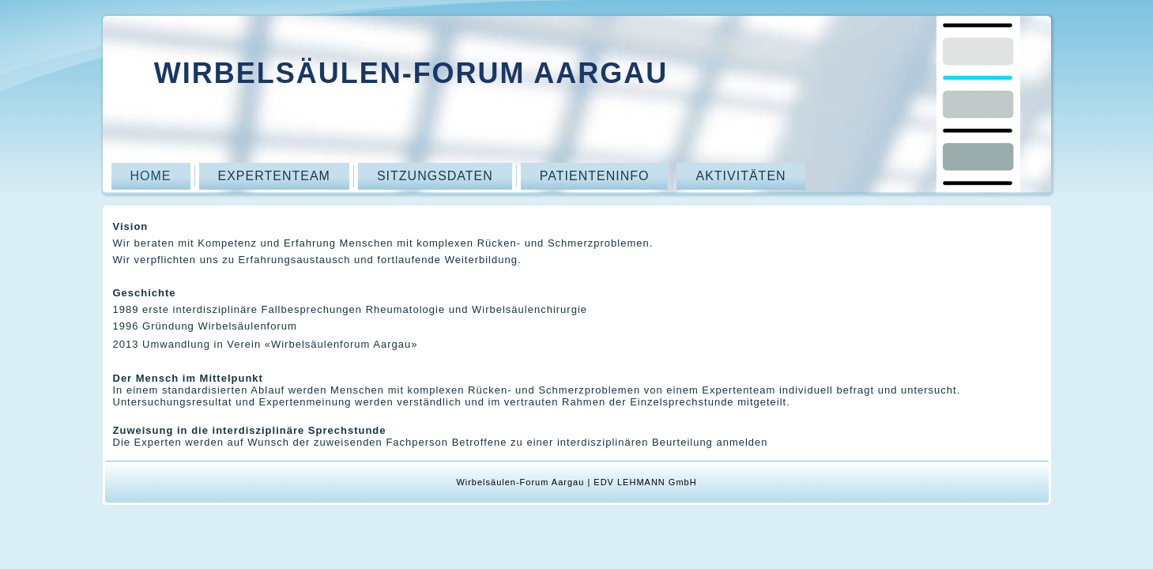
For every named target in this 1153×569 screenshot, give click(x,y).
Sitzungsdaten (435, 176)
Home (150, 176)
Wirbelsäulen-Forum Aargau (411, 73)
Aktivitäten (740, 176)
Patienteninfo (595, 176)
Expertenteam (274, 176)
